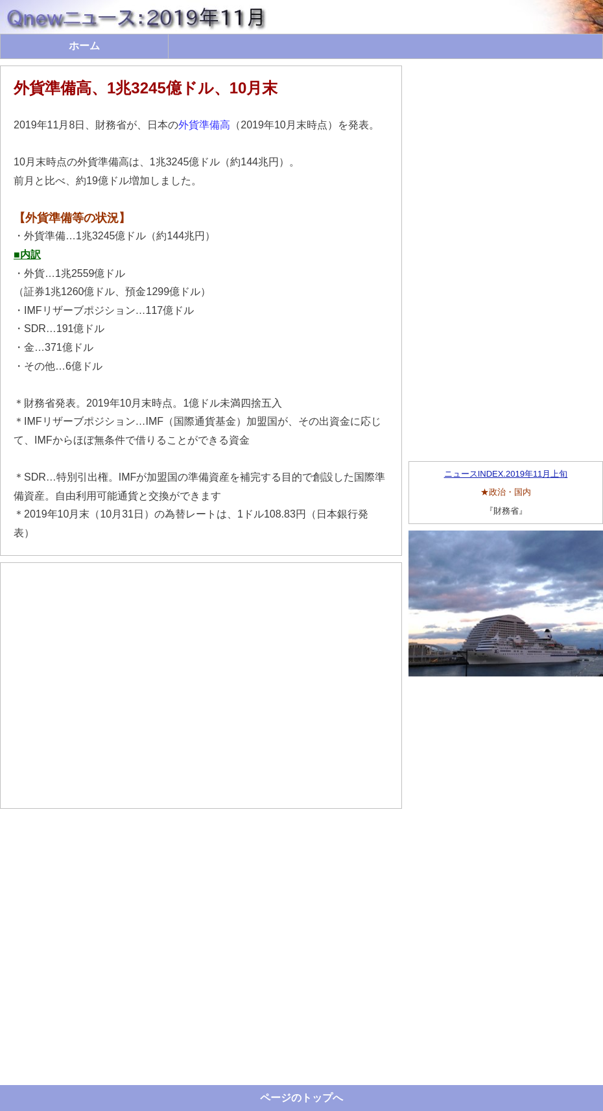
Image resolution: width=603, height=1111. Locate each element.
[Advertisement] (201, 685)
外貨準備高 (204, 124)
